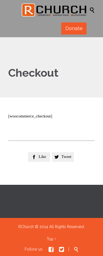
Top (50, 239)
